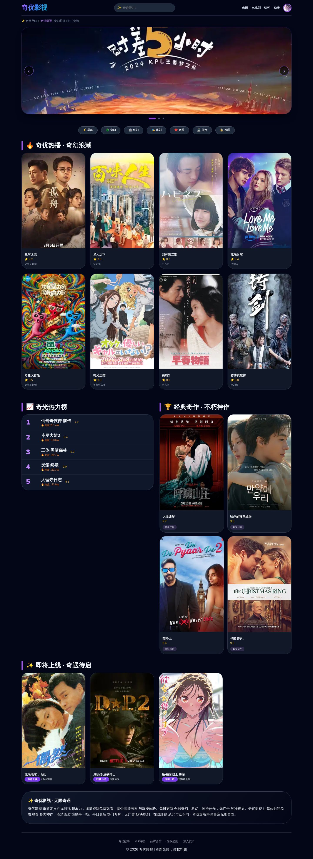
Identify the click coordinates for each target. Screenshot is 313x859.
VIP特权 (140, 841)
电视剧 (256, 8)
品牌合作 (155, 841)
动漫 (277, 8)
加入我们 (189, 841)
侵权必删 (172, 841)
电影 (245, 8)
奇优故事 (124, 841)
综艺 (267, 8)
